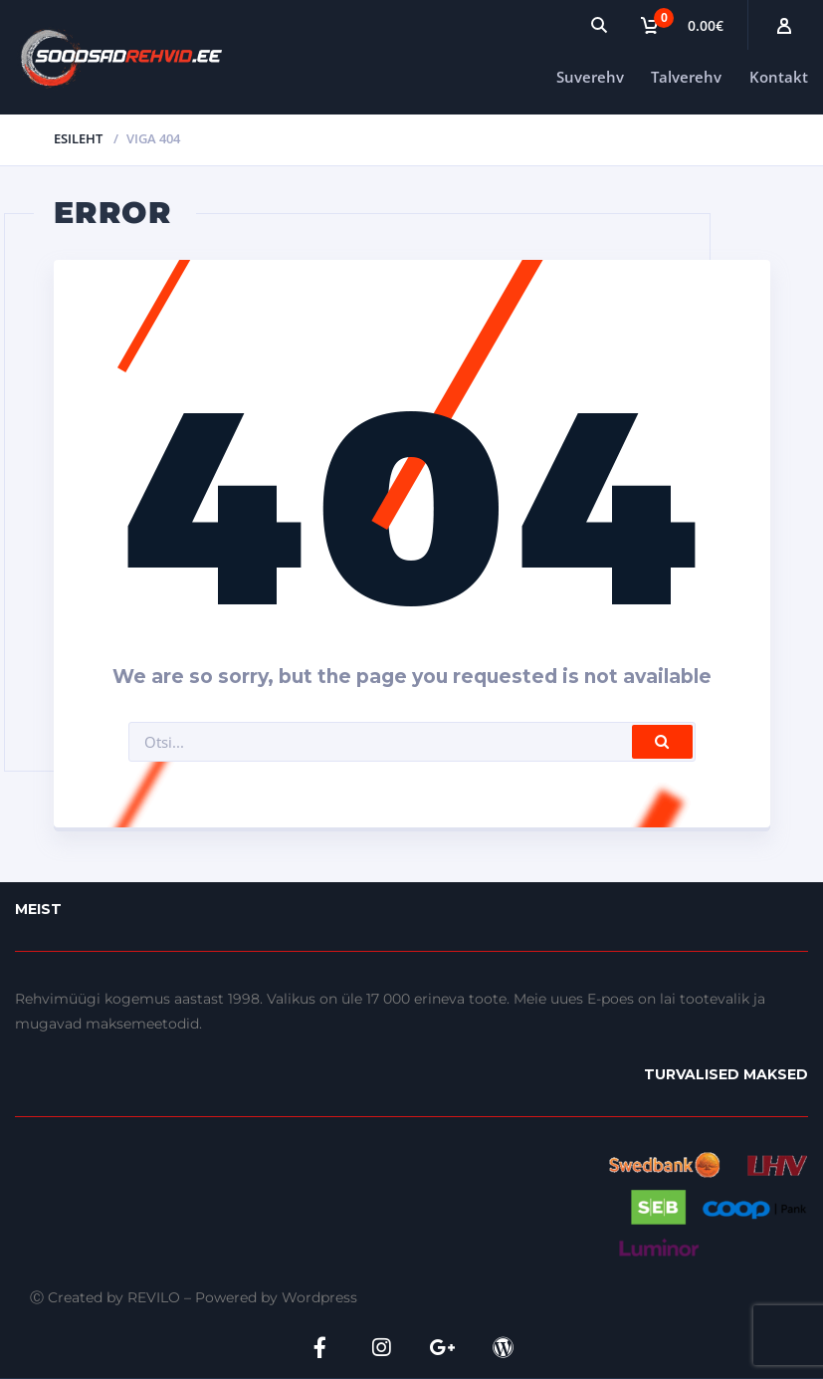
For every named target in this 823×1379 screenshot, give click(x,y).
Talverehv (686, 77)
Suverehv (590, 77)
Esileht (78, 138)
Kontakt (778, 77)
